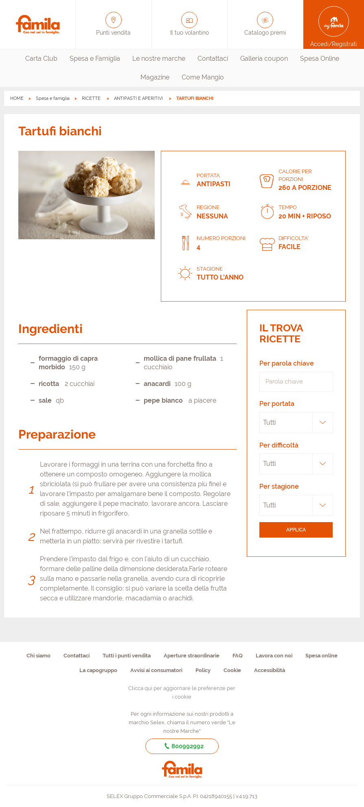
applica (296, 530)
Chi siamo (38, 656)
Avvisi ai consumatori (156, 670)
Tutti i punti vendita (127, 656)
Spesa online (321, 656)
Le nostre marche (158, 58)
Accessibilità (269, 670)
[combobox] (296, 422)
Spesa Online (319, 58)
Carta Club (41, 58)
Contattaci (212, 58)
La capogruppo (98, 670)
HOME (17, 98)
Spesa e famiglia (53, 98)
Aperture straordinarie (191, 656)
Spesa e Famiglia (95, 58)
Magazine (154, 77)
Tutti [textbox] (269, 422)
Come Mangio (203, 77)
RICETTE (92, 98)
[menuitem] (41, 58)
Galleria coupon (264, 58)
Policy (203, 670)
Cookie (232, 670)
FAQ (237, 656)
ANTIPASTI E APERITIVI (139, 98)
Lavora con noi (274, 656)
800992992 (182, 746)
